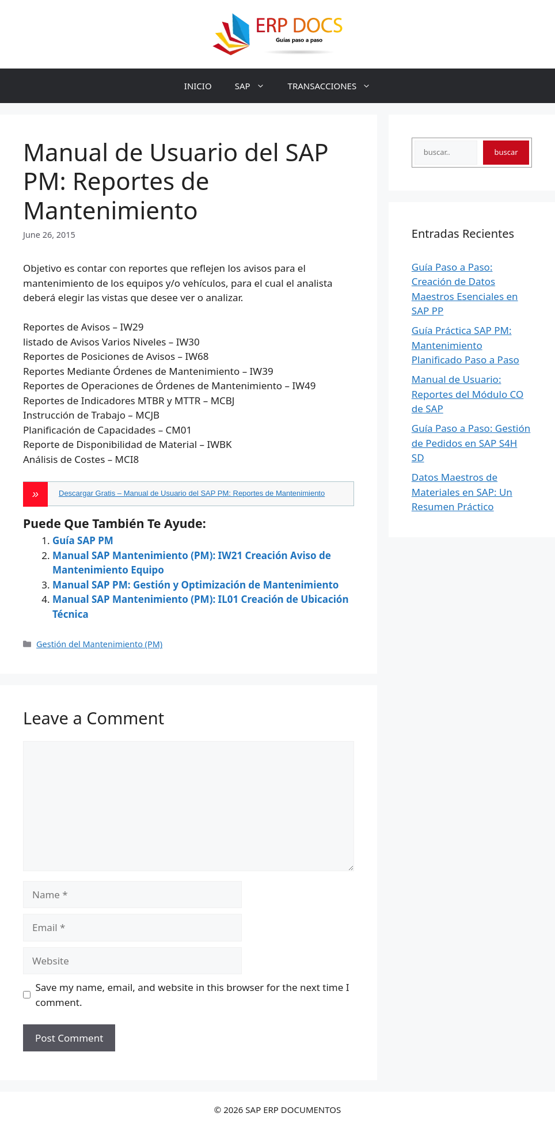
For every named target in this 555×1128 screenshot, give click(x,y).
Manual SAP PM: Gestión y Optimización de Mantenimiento (195, 584)
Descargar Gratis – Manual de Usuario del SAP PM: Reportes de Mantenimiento (192, 493)
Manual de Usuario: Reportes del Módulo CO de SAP (468, 394)
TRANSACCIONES (335, 86)
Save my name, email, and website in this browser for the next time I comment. (192, 995)
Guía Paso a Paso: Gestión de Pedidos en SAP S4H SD (471, 442)
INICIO (198, 86)
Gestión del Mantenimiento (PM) (99, 644)
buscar (506, 152)
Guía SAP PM (82, 540)
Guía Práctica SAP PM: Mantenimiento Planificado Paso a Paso (465, 345)
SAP (255, 86)
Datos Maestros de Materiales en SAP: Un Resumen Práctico (462, 491)
